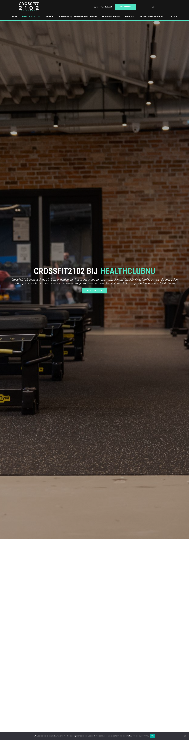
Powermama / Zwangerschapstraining (78, 16)
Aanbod (49, 16)
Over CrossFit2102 (31, 16)
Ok (152, 736)
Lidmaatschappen (111, 16)
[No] (185, 736)
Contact (173, 16)
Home (14, 16)
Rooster (129, 16)
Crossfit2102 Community (151, 16)
